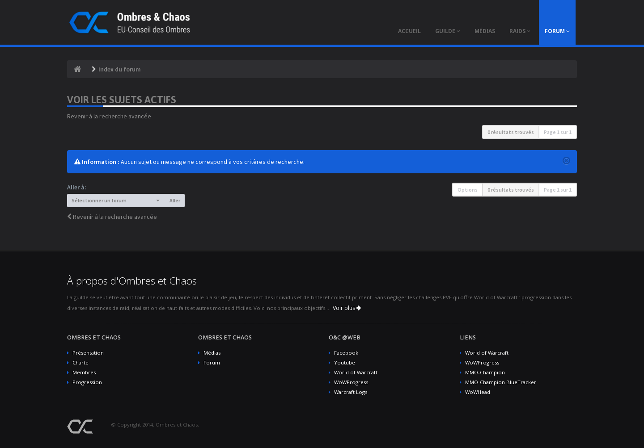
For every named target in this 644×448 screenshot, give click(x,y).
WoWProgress (351, 382)
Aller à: (76, 187)
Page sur (558, 132)
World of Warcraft (355, 372)
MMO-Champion (485, 372)
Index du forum (119, 69)
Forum (211, 362)
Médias (211, 352)
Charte (80, 362)
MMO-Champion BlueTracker (500, 382)
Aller (174, 200)
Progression (87, 382)
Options (468, 189)
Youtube (344, 362)
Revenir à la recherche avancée (109, 116)
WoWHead (477, 392)
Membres (84, 372)
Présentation (88, 352)
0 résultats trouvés (510, 132)
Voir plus (347, 308)
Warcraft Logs (350, 392)
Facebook (346, 352)
